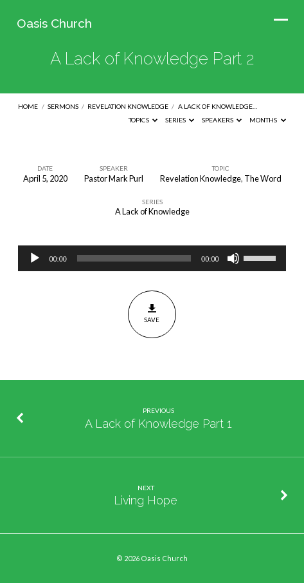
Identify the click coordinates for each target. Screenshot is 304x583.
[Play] (34, 258)
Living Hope (145, 500)
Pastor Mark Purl (113, 178)
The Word (263, 178)
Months (267, 120)
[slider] (134, 258)
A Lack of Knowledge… (217, 106)
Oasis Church (54, 23)
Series (180, 120)
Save (152, 313)
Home (28, 106)
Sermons (63, 106)
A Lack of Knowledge (152, 211)
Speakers (222, 120)
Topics (143, 120)
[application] (151, 258)
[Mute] (233, 258)
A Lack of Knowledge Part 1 (158, 423)
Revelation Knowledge (127, 106)
